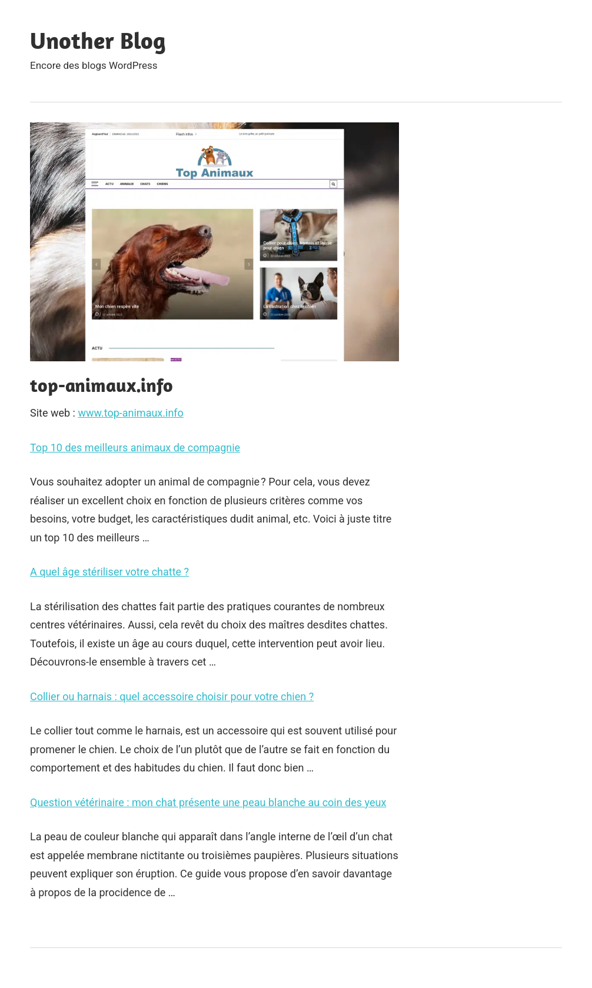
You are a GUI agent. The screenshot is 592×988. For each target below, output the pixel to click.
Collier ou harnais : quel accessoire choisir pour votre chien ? (172, 696)
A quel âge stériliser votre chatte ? (109, 571)
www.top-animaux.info (130, 413)
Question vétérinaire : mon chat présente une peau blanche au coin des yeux (208, 802)
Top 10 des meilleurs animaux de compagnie (135, 447)
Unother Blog (98, 40)
